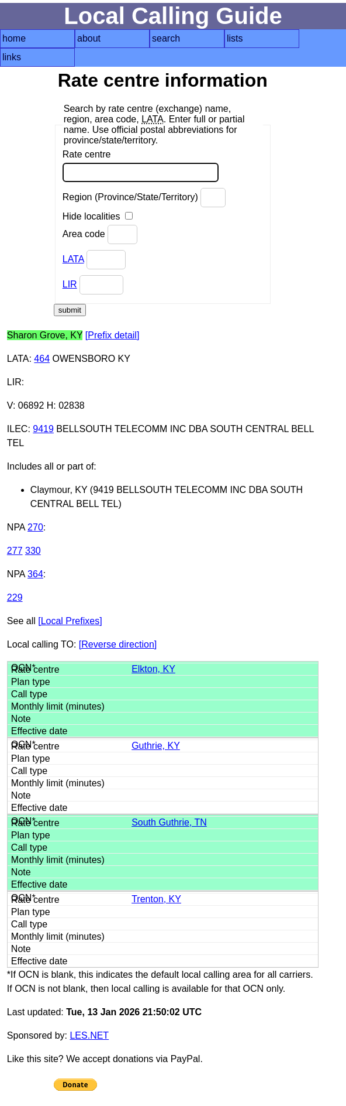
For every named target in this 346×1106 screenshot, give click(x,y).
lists (235, 38)
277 (15, 551)
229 (15, 597)
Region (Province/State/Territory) (144, 197)
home (14, 38)
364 (35, 574)
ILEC (17, 429)
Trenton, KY (156, 899)
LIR (70, 284)
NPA (16, 527)
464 (42, 359)
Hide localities (98, 216)
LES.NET (89, 1035)
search (166, 38)
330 (33, 551)
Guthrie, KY (156, 746)
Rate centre (141, 165)
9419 (43, 429)
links (11, 57)
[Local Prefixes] (70, 621)
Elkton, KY (153, 669)
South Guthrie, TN (169, 822)
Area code (100, 234)
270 (35, 527)
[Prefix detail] (112, 335)
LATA (73, 259)
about (89, 38)
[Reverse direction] (118, 644)
